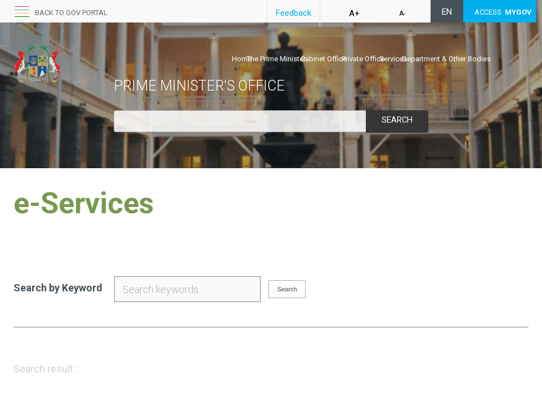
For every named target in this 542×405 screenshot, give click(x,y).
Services (393, 59)
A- (402, 13)
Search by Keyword (58, 288)
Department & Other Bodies (446, 59)
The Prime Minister (276, 59)
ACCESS (503, 12)
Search (397, 120)
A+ (354, 13)
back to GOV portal (71, 12)
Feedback (293, 13)
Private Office (363, 59)
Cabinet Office (324, 59)
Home (242, 59)
